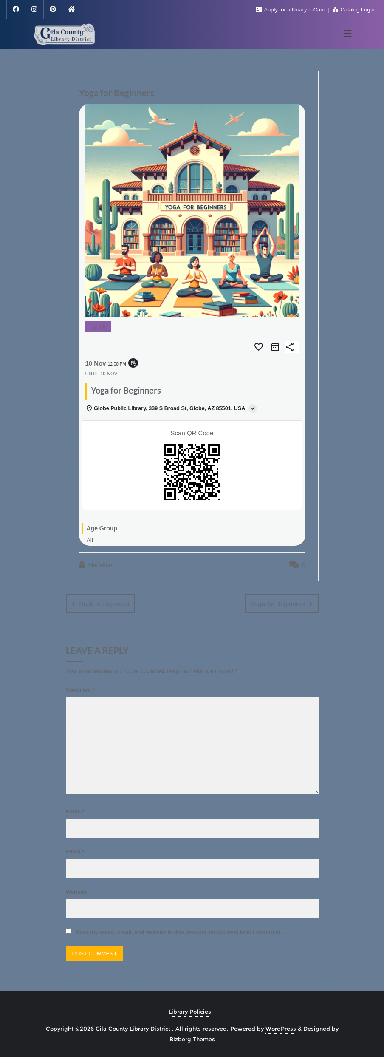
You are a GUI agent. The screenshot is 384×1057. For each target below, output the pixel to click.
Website (76, 891)
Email (75, 851)
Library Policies (190, 1011)
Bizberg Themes (192, 1038)
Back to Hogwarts (104, 603)
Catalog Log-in (354, 9)
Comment (80, 689)
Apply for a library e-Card (291, 9)
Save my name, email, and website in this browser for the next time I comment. (179, 931)
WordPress (280, 1028)
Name (75, 811)
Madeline (96, 565)
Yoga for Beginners (278, 603)
